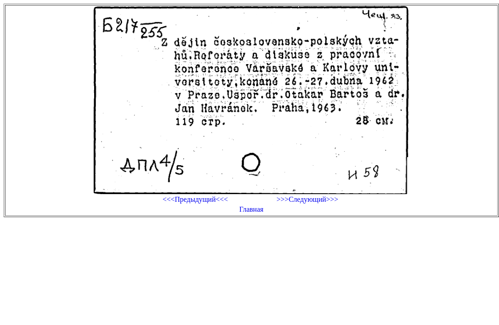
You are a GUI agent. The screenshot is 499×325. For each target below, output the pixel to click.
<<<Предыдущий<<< (195, 199)
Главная (251, 209)
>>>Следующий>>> (307, 199)
